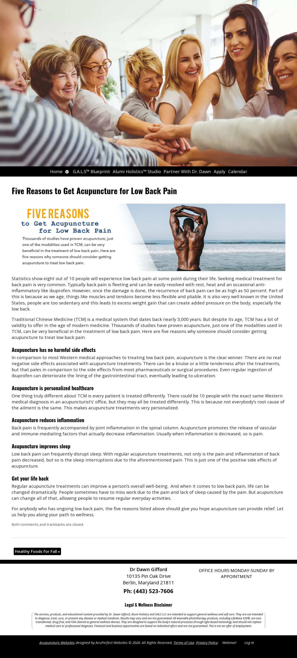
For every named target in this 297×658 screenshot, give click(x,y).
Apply (219, 171)
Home (56, 171)
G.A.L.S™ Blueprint (91, 171)
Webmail (229, 642)
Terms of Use (184, 642)
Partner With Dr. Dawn (187, 171)
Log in (249, 642)
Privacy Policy (207, 642)
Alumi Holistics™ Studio (137, 171)
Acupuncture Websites (57, 642)
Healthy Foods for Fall (37, 551)
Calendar (237, 171)
